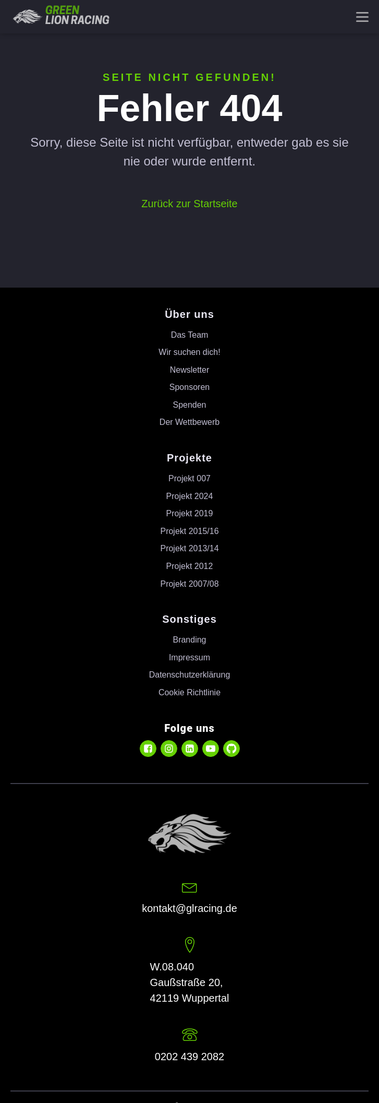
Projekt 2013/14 (189, 548)
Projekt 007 (189, 478)
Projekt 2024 (189, 496)
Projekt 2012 (189, 566)
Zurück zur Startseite (189, 203)
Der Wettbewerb (189, 422)
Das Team (190, 334)
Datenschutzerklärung (189, 674)
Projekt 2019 (189, 513)
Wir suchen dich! (189, 352)
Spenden (189, 404)
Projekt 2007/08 (189, 583)
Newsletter (190, 369)
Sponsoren (189, 387)
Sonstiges (189, 619)
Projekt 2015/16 (189, 531)
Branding (189, 639)
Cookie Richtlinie (189, 692)
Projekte (189, 458)
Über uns (189, 314)
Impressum (189, 657)
